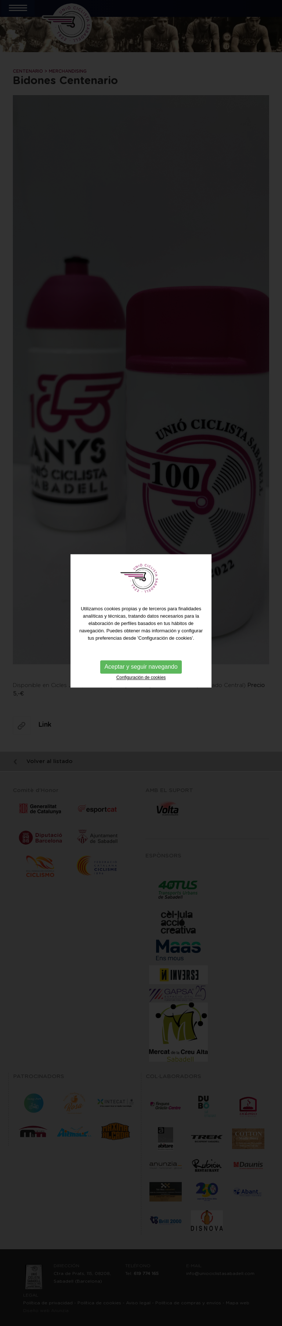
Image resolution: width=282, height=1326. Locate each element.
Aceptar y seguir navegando (140, 653)
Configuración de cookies (141, 663)
